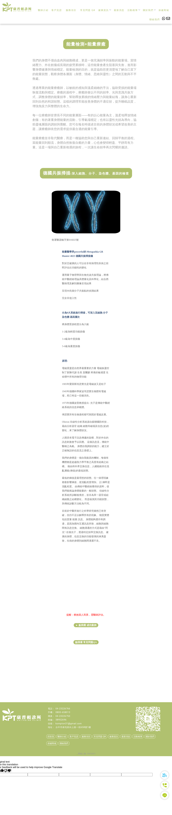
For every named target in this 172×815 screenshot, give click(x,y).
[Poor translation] (7, 771)
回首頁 (51, 736)
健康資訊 (104, 10)
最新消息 (119, 10)
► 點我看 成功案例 (86, 625)
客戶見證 (56, 10)
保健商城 (164, 10)
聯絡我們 (154, 19)
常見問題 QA (87, 10)
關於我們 (149, 10)
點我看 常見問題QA (86, 642)
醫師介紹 (43, 10)
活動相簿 (133, 10)
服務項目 (71, 10)
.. (77, 754)
